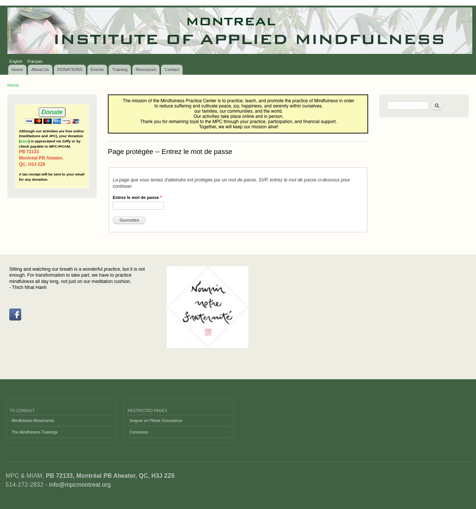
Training (120, 69)
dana (24, 141)
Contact (171, 69)
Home (17, 69)
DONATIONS (70, 69)
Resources (146, 69)
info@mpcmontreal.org (80, 484)
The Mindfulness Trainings (35, 432)
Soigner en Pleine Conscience (155, 420)
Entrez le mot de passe (137, 197)
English (15, 61)
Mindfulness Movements (33, 420)
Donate (51, 112)
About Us (40, 69)
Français (35, 61)
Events (97, 69)
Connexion (138, 432)
